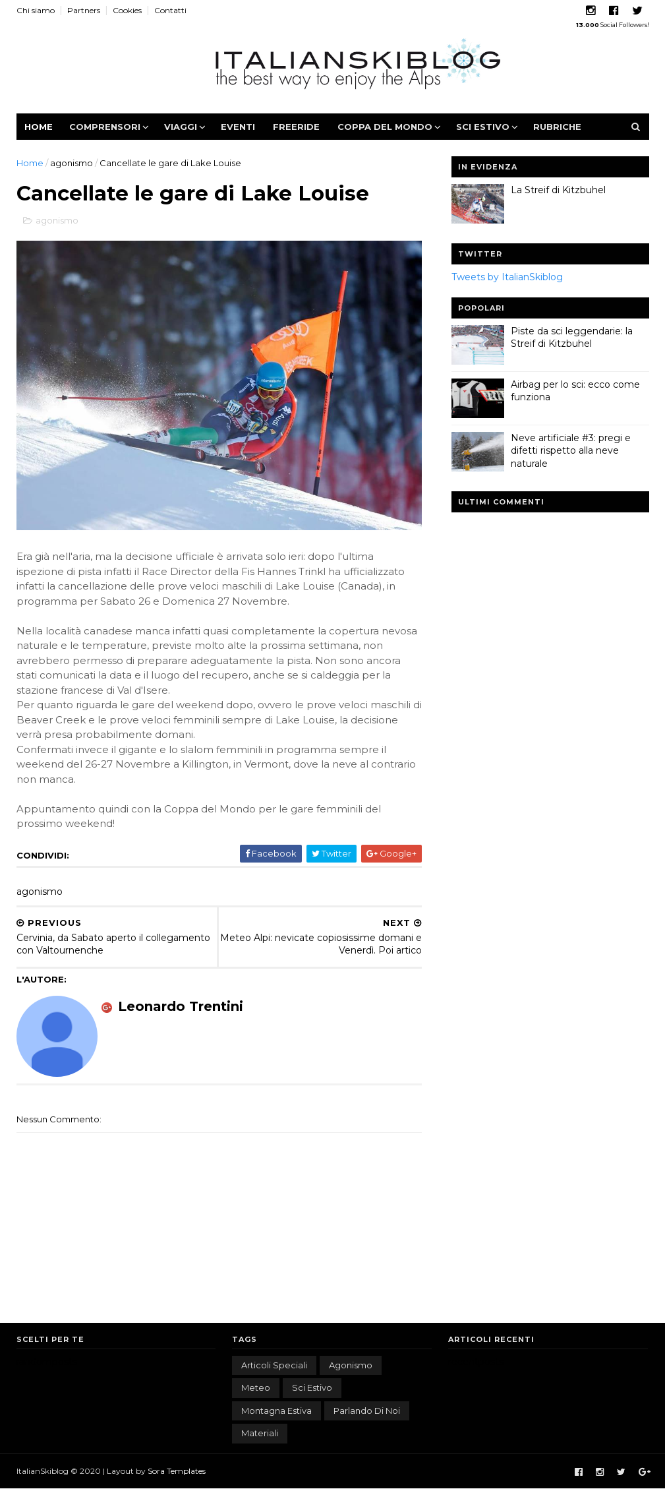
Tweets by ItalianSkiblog (507, 277)
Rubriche (557, 126)
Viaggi (180, 126)
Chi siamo (35, 10)
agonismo (71, 163)
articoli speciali (274, 1365)
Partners (83, 10)
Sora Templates (177, 1471)
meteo (255, 1387)
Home (38, 126)
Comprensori (104, 126)
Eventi (238, 126)
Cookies (127, 10)
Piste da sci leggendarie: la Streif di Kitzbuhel (572, 337)
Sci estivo (482, 126)
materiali (259, 1433)
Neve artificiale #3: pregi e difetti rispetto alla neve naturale (571, 451)
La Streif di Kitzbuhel (558, 190)
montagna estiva (276, 1410)
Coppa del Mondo (384, 126)
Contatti (170, 10)
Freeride (296, 126)
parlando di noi (366, 1410)
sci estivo (312, 1387)
